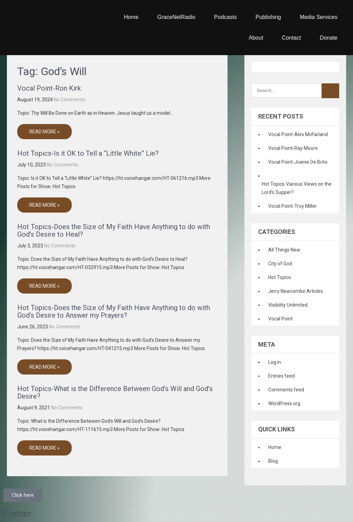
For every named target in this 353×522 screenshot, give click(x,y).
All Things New (284, 250)
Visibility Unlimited (287, 305)
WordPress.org (284, 403)
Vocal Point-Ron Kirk (49, 88)
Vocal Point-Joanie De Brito (297, 162)
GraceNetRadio (176, 17)
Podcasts (225, 17)
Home (131, 17)
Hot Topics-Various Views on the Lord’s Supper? (297, 188)
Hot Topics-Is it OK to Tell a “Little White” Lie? (88, 153)
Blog (273, 461)
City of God (280, 263)
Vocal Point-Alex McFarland (298, 134)
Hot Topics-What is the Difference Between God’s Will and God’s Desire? (115, 392)
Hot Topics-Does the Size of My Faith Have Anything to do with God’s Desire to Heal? (113, 230)
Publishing (268, 17)
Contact (291, 38)
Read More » (44, 131)
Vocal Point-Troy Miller (292, 206)
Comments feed (286, 389)
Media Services (318, 17)
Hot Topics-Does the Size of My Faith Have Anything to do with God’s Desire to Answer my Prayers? (113, 311)
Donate (328, 38)
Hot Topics (279, 277)
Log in (274, 362)
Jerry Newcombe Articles (295, 291)
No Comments (69, 99)
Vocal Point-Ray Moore (293, 148)
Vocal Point (280, 318)
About (256, 38)
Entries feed (281, 376)
